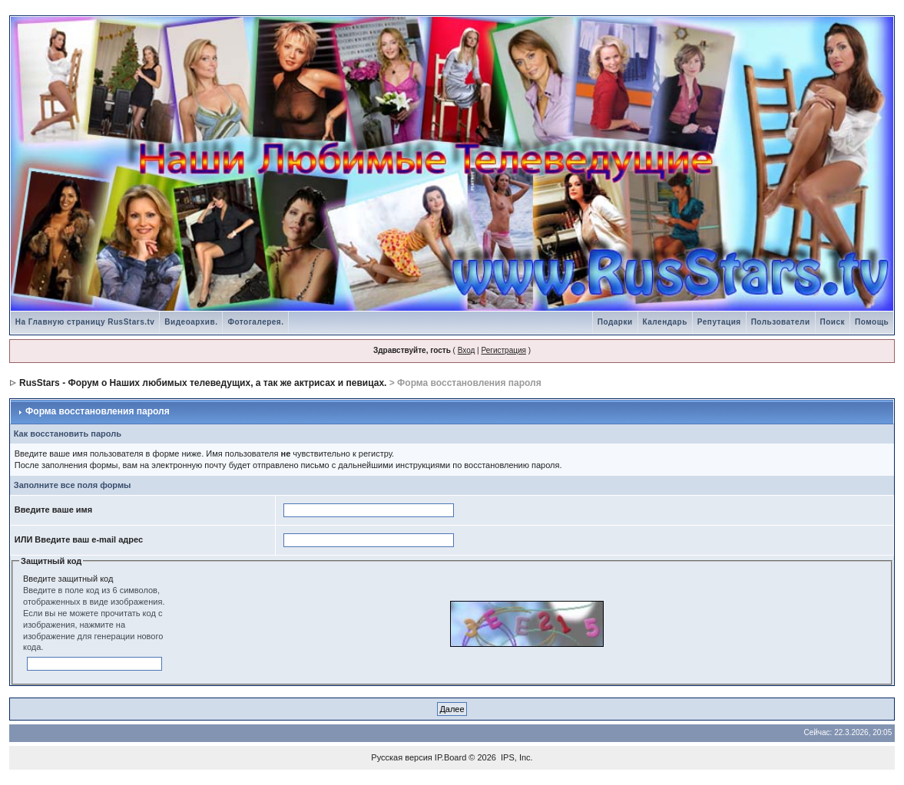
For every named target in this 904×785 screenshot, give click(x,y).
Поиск (833, 322)
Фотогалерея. (255, 322)
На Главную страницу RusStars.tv (85, 322)
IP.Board (450, 757)
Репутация (719, 322)
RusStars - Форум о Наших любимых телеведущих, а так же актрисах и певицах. (202, 383)
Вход (466, 350)
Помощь (872, 322)
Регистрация (503, 350)
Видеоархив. (190, 322)
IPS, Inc (516, 757)
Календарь (665, 322)
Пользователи (780, 322)
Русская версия (401, 757)
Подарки (615, 322)
